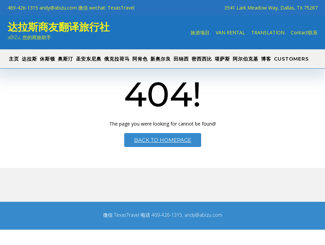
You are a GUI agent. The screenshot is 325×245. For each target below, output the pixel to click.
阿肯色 (140, 59)
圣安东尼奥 (88, 59)
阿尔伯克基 (245, 59)
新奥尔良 (160, 59)
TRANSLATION (268, 32)
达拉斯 (29, 59)
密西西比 (202, 59)
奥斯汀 (65, 59)
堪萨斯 (222, 59)
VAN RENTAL (230, 32)
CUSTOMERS (291, 59)
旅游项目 (200, 32)
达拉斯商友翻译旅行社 (58, 27)
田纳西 (181, 59)
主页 (14, 59)
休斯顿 (47, 59)
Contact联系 (304, 32)
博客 (266, 59)
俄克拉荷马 (117, 59)
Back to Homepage (162, 140)
